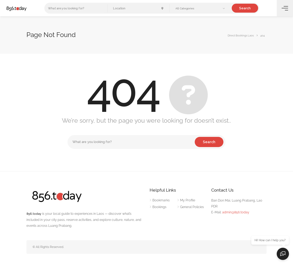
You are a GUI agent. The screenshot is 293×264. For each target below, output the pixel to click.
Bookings (159, 207)
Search (245, 8)
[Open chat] (283, 254)
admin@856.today (235, 212)
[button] (201, 8)
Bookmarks (161, 200)
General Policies (192, 207)
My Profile (187, 200)
